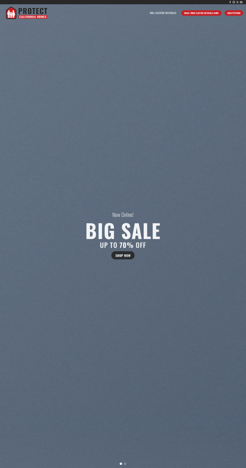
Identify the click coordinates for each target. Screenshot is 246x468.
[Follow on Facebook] (230, 2)
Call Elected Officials (163, 13)
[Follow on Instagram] (234, 2)
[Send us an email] (241, 2)
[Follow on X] (237, 2)
